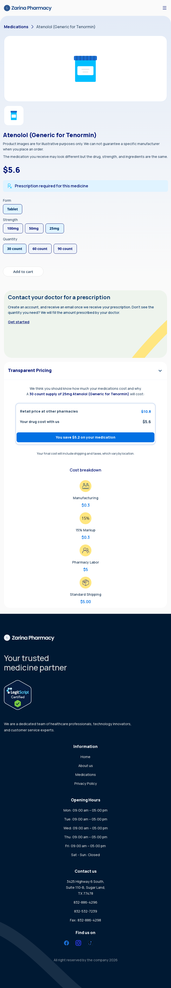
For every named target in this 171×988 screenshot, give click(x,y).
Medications (16, 26)
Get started (18, 321)
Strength (10, 219)
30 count (14, 248)
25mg (54, 228)
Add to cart (23, 271)
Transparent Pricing (85, 370)
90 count (65, 248)
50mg (34, 228)
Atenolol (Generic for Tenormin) (66, 26)
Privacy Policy (85, 783)
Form (7, 200)
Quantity (10, 239)
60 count (40, 248)
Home (85, 756)
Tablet (12, 209)
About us (85, 765)
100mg (13, 228)
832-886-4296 (85, 902)
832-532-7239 (85, 911)
